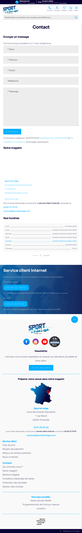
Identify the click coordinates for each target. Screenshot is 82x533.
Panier (71, 8)
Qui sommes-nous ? (12, 466)
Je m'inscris (41, 367)
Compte (57, 8)
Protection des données (14, 482)
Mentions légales (11, 474)
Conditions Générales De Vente (18, 478)
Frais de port (8, 445)
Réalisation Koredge (69, 531)
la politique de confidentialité (54, 138)
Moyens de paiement (12, 449)
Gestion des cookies (12, 486)
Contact (49, 8)
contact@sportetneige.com (16, 211)
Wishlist (64, 8)
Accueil (35, 255)
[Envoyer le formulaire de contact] (12, 131)
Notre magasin (9, 470)
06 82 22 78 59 (10, 207)
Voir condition (31, 3)
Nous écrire (15, 304)
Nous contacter (10, 457)
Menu (76, 8)
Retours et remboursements (16, 453)
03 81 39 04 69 (11, 199)
